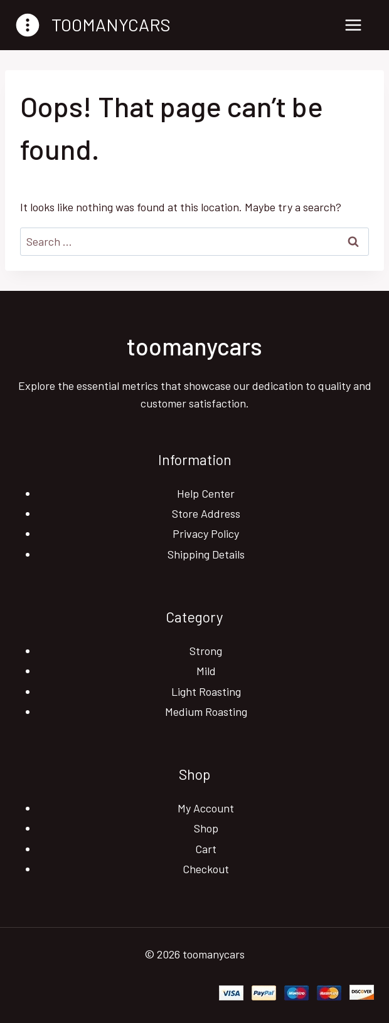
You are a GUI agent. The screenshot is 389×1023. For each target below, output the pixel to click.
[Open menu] (353, 25)
